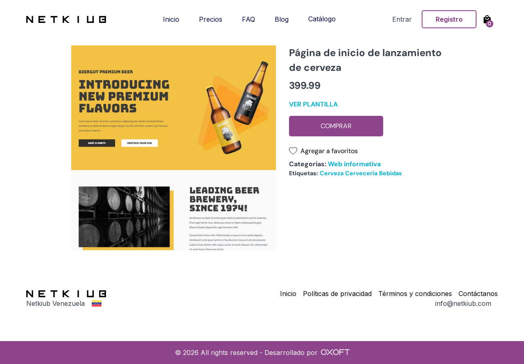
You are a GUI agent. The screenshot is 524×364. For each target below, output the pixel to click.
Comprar (336, 126)
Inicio (171, 19)
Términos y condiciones (415, 293)
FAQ (248, 19)
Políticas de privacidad (337, 293)
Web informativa (354, 164)
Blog (282, 19)
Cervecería (361, 173)
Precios (210, 19)
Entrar (402, 19)
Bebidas (390, 173)
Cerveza (331, 173)
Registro (449, 19)
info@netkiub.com (463, 303)
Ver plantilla (313, 104)
